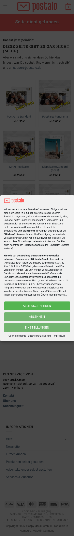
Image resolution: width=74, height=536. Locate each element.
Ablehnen (37, 316)
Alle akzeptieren (37, 306)
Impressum (59, 335)
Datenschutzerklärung (40, 335)
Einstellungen (37, 327)
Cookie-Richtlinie (17, 335)
